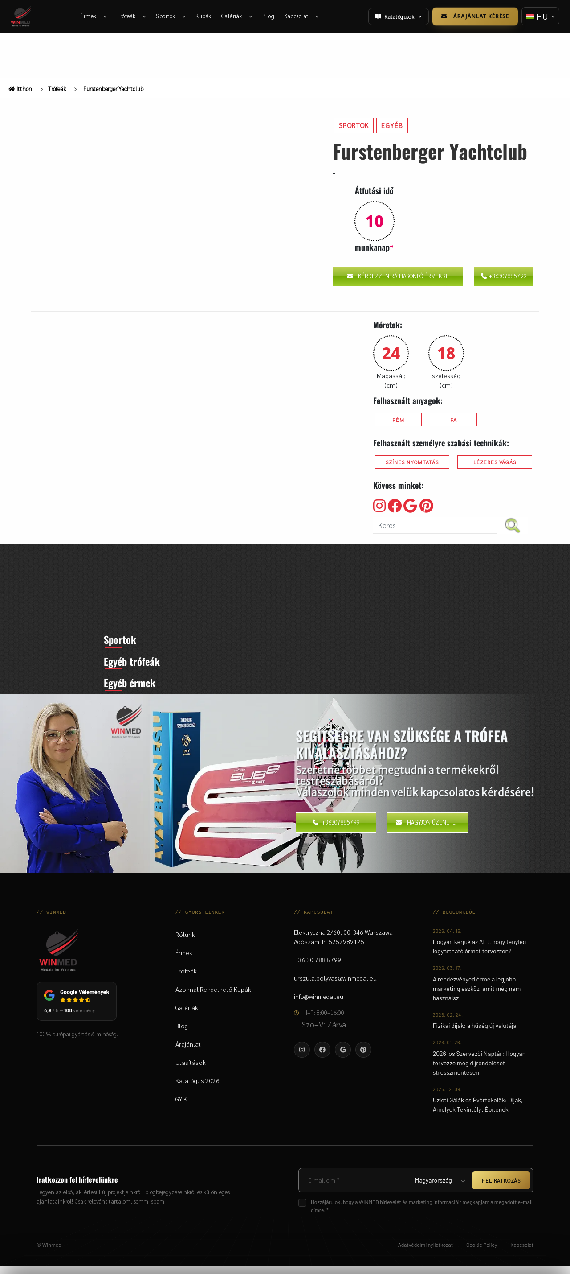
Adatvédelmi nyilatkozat (425, 1252)
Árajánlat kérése (474, 16)
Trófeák (132, 16)
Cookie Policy (481, 1252)
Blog (269, 16)
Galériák (237, 16)
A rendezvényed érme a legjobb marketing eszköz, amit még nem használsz (477, 996)
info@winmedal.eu (318, 1004)
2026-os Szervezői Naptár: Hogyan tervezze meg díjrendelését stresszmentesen (479, 1070)
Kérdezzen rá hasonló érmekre (398, 276)
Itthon (20, 88)
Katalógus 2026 (197, 1088)
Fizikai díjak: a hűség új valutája (475, 1033)
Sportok (171, 16)
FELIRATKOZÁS (501, 1188)
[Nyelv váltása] (539, 16)
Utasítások (190, 1070)
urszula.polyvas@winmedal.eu (335, 985)
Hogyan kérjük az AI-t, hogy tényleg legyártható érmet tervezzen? (479, 953)
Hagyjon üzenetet (427, 830)
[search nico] (435, 525)
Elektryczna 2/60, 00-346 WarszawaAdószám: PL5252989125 (343, 944)
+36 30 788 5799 (317, 967)
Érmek (94, 16)
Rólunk (185, 942)
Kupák (204, 16)
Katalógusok (397, 16)
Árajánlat (188, 1051)
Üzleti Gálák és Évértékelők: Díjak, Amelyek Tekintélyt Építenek (478, 1112)
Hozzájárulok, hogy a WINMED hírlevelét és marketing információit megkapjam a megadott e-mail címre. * (422, 1213)
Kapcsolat (302, 16)
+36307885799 (503, 276)
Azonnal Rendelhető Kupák (213, 997)
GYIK (181, 1106)
